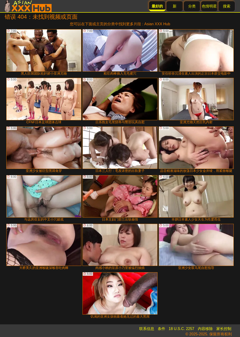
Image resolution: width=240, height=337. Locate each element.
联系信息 (146, 329)
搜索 (226, 6)
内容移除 (205, 329)
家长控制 (223, 329)
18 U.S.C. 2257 (181, 329)
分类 (192, 6)
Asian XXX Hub (157, 24)
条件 (161, 329)
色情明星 (209, 6)
